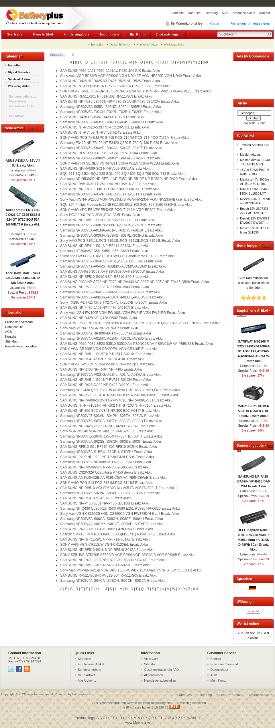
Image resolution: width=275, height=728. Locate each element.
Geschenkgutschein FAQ (161, 669)
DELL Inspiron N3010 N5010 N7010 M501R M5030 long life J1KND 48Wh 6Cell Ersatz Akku (253, 538)
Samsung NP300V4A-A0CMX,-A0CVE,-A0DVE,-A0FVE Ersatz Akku (112, 524)
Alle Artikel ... (18, 116)
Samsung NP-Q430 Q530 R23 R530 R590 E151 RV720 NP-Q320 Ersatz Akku (120, 390)
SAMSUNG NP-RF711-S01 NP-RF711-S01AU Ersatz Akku (105, 539)
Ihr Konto (138, 34)
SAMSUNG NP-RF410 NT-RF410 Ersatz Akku (95, 498)
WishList (193, 718)
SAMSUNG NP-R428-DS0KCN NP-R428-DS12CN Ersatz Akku (108, 426)
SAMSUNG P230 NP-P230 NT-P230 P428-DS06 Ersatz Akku (107, 457)
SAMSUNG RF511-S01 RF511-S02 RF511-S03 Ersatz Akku (106, 96)
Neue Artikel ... (19, 101)
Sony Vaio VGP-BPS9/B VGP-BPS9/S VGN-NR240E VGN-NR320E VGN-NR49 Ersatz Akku (130, 76)
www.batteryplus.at (40, 694)
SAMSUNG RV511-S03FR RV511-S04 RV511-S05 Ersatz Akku (108, 575)
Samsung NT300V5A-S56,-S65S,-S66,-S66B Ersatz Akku (104, 251)
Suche (242, 103)
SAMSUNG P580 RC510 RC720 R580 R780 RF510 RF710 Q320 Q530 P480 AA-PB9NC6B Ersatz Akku (140, 323)
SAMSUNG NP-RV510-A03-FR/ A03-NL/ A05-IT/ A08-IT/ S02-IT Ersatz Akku (118, 488)
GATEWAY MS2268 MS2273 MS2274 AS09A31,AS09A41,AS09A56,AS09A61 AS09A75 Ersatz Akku (253, 349)
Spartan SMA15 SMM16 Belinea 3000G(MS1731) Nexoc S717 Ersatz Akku (117, 534)
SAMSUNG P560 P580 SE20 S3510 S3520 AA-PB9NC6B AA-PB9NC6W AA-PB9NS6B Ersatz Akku (136, 344)
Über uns (194, 13)
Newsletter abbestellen (21, 346)
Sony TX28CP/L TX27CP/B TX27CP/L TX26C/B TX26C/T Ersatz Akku (113, 302)
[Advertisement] (253, 78)
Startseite (177, 13)
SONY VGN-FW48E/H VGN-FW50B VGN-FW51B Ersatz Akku (108, 364)
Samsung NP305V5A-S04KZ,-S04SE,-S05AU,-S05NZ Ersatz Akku (111, 261)
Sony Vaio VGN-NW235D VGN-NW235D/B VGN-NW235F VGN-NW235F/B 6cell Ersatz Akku (131, 199)
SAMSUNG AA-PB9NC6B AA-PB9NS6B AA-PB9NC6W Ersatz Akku (112, 272)
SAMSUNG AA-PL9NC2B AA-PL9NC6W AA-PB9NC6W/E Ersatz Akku (114, 478)
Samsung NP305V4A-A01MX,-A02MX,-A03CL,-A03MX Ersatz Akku (112, 339)
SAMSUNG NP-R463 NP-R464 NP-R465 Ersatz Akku (101, 369)
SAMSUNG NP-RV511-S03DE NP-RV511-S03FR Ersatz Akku (107, 220)
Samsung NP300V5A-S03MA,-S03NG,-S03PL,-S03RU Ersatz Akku (111, 236)
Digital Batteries (119, 44)
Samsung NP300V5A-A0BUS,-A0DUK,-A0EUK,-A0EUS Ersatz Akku (112, 297)
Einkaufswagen (168, 34)
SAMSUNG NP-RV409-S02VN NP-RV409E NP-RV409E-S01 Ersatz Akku (116, 400)
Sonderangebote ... (22, 96)
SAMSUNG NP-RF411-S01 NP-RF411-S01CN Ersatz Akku (105, 246)
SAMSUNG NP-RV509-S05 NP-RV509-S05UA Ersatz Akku (105, 467)
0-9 (205, 62)
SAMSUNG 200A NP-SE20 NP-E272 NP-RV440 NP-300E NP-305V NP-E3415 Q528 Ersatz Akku (134, 282)
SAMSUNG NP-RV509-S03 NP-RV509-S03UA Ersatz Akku (105, 169)
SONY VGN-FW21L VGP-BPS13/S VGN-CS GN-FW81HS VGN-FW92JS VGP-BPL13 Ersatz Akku (135, 91)
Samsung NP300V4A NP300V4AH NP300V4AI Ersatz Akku (105, 333)
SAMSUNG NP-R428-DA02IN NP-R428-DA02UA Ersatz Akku (253, 479)
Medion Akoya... (251, 154)
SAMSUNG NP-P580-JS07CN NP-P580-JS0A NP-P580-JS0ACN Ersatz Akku (119, 102)
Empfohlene (109, 34)
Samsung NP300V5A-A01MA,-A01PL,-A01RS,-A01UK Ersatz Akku (111, 230)
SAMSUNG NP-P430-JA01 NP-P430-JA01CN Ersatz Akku (104, 308)
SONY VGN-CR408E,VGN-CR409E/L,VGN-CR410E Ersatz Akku (110, 349)
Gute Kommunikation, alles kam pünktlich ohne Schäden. (253, 281)
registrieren (261, 23)
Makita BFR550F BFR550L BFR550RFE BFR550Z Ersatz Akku (254, 409)
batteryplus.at (81, 694)
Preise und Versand (19, 322)
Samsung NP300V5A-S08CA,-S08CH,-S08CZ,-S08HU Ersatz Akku (111, 519)
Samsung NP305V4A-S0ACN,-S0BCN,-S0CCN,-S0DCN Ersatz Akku (112, 581)
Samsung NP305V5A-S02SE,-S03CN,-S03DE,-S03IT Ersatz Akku (110, 442)
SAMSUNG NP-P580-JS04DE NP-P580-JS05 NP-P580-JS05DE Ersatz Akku (119, 395)
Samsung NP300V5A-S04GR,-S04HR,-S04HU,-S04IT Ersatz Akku (111, 436)
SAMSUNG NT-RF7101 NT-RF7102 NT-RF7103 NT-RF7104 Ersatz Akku (116, 405)
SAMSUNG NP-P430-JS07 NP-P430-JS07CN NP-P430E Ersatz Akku (113, 560)
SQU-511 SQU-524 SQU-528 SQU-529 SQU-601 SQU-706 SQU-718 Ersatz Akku (122, 174)
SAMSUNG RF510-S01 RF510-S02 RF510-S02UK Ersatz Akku (108, 447)
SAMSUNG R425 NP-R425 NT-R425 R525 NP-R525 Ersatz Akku (110, 81)
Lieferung (211, 13)
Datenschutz (14, 327)
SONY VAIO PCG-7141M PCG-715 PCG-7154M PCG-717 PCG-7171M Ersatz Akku (124, 138)
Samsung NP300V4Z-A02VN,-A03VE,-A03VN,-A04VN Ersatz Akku (111, 493)
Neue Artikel (43, 34)
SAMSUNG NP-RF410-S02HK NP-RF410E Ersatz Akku (102, 359)
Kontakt (264, 13)
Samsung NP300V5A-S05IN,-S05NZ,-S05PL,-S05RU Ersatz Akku (110, 107)
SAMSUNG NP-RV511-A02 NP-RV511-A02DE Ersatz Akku (105, 565)
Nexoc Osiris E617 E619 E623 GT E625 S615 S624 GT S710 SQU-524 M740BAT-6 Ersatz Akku (22, 218)
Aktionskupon (153, 675)
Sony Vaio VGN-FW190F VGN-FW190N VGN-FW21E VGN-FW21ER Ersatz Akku (122, 313)
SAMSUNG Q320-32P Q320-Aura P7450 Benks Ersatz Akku (106, 472)
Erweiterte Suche (253, 123)
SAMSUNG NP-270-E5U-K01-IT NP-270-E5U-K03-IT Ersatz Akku (110, 189)
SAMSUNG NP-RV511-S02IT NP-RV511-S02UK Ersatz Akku (107, 354)
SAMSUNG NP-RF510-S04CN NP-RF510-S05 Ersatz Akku (105, 277)
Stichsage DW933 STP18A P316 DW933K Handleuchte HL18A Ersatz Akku (118, 256)
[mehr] (32, 128)
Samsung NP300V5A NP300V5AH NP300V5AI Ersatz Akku (105, 462)
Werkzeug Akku (174, 44)
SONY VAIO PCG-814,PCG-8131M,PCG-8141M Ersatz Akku (106, 483)
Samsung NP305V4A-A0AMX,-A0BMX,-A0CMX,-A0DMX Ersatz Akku (113, 266)
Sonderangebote (76, 34)
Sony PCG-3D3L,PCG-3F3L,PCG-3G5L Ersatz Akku (100, 215)
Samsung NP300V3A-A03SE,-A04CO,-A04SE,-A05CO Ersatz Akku (111, 122)
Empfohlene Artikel (91, 664)
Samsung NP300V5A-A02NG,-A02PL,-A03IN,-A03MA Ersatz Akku (111, 375)
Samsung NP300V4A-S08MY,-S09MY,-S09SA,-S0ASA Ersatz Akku (111, 158)
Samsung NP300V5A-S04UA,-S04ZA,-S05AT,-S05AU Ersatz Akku (110, 292)
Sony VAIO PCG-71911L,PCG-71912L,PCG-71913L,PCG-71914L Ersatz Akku (120, 241)
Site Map (11, 341)
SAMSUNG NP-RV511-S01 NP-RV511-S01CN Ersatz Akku (105, 380)
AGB (225, 13)
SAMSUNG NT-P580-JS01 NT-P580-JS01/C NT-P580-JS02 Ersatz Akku (115, 86)
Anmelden (238, 23)
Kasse (214, 24)
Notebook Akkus (243, 13)
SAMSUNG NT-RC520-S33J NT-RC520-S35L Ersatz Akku (104, 127)
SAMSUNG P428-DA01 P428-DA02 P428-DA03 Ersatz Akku (106, 529)
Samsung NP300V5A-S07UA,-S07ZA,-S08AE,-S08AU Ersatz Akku (111, 421)
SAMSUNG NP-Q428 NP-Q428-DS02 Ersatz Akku (98, 318)
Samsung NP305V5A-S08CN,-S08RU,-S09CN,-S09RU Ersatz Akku (112, 225)
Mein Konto (219, 680)
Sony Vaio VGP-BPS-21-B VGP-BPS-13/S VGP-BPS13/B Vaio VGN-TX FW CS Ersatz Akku (130, 570)
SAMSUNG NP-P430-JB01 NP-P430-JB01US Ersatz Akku (104, 503)
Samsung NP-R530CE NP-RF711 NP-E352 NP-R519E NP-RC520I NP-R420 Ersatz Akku (128, 179)
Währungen (246, 602)
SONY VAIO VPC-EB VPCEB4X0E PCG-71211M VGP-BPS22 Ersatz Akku (117, 210)
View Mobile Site (137, 723)
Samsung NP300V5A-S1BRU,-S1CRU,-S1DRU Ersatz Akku (106, 452)
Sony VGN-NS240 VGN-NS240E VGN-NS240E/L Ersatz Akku (107, 431)
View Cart (151, 658)
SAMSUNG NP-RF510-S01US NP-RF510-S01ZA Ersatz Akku (107, 550)
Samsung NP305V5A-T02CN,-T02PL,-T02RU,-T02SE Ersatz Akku (111, 112)
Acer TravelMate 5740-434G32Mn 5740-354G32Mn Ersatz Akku (22, 276)
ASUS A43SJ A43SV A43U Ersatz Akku (22, 161)
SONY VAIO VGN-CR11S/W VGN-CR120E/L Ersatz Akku (104, 545)
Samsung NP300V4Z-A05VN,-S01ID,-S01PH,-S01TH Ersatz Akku (110, 194)
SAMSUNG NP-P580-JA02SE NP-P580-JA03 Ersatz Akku (104, 287)
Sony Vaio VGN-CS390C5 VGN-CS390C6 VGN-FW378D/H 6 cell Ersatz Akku (119, 514)
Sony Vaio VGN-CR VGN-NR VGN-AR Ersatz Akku (99, 328)
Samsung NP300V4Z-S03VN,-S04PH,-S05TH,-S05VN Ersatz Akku (111, 416)
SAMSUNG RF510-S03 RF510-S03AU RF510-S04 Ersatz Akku (108, 153)
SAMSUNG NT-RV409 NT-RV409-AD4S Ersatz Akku (100, 132)
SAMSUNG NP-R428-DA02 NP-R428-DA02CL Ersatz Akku (105, 385)
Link (222, 695)
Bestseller (97, 44)
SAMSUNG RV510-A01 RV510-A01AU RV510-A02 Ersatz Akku (109, 184)
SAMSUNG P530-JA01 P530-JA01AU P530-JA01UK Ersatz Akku (110, 71)
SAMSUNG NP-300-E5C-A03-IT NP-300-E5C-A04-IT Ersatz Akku (110, 411)
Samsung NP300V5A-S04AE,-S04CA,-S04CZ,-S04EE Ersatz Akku (111, 148)
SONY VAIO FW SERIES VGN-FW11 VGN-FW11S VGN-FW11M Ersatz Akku (119, 163)
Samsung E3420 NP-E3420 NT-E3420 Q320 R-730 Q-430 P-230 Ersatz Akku (119, 143)
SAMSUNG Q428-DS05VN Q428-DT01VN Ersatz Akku (102, 117)
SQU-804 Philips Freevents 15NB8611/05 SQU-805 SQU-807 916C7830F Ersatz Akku (126, 205)
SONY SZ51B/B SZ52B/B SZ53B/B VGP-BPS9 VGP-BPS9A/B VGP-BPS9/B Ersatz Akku (128, 555)
